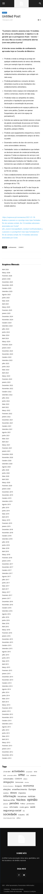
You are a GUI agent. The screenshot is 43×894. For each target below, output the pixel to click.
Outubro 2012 (6, 758)
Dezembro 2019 (7, 492)
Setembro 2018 (7, 539)
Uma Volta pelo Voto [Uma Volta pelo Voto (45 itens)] (9, 818)
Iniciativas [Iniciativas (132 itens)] (22, 796)
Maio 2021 (5, 439)
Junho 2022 (6, 401)
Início (3, 9)
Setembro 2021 (7, 429)
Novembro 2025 (7, 285)
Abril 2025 (5, 304)
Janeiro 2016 (6, 636)
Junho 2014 (6, 695)
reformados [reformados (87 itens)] (13, 807)
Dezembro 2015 (7, 639)
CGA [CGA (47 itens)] (27, 775)
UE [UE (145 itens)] (27, 814)
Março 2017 (6, 592)
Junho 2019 (6, 511)
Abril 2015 (5, 664)
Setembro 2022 (7, 395)
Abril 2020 (5, 479)
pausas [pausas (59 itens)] (5, 804)
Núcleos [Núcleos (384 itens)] (21, 800)
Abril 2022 (5, 407)
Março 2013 (6, 742)
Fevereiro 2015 (7, 670)
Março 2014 (6, 705)
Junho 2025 (6, 298)
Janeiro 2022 (6, 417)
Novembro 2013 (7, 717)
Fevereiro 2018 (7, 558)
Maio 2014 (5, 699)
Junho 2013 (6, 733)
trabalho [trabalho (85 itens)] (21, 815)
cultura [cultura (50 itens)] (25, 779)
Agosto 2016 (6, 614)
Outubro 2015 (6, 645)
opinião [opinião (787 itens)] (32, 800)
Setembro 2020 (7, 464)
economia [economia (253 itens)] (28, 786)
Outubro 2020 (6, 461)
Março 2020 (6, 482)
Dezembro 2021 (7, 420)
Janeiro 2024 (6, 348)
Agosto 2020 (6, 467)
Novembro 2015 (7, 642)
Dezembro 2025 (7, 282)
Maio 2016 (5, 623)
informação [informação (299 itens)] (9, 796)
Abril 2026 (5, 269)
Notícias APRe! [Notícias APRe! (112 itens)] (9, 800)
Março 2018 (6, 554)
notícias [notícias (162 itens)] (31, 796)
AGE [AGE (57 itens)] (4, 775)
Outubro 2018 (6, 536)
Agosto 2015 (6, 652)
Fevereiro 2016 (7, 633)
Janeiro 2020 (6, 489)
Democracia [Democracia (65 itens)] (19, 782)
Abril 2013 (5, 739)
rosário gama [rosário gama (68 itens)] (24, 807)
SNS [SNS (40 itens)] (24, 811)
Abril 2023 (5, 373)
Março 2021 (6, 445)
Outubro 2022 (6, 392)
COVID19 (21, 247)
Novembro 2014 (7, 680)
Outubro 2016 (6, 608)
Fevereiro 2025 (7, 310)
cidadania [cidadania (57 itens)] (33, 775)
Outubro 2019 (6, 498)
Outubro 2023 (6, 357)
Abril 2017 (5, 589)
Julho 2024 (5, 329)
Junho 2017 (6, 583)
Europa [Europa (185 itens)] (32, 789)
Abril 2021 (5, 442)
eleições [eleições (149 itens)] (7, 789)
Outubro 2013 (6, 721)
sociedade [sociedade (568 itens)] (10, 814)
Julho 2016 (5, 617)
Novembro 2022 (7, 388)
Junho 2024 (6, 332)
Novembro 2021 (7, 423)
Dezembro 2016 (7, 601)
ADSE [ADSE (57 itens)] (35, 772)
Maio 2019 (5, 514)
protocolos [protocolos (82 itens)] (31, 804)
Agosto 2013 (6, 727)
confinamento (12, 247)
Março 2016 (6, 630)
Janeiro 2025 (6, 313)
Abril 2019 (5, 517)
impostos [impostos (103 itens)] (22, 793)
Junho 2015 (6, 658)
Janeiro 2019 (6, 526)
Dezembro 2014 (7, 677)
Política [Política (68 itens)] (22, 804)
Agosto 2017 (6, 576)
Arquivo (4, 12)
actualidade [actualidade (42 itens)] (29, 771)
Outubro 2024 (6, 323)
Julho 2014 (5, 692)
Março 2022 (6, 410)
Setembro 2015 (7, 648)
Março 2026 (6, 273)
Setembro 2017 (7, 573)
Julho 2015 (5, 655)
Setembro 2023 (7, 360)
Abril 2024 (5, 338)
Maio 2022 (5, 404)
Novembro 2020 (7, 457)
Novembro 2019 (7, 495)
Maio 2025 (5, 301)
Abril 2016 (5, 627)
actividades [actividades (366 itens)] (18, 771)
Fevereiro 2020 (7, 486)
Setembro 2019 (7, 501)
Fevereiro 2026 (7, 276)
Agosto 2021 (6, 432)
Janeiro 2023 (6, 382)
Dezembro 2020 (7, 454)
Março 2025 (6, 307)
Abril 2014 (5, 702)
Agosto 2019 (6, 504)
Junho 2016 (6, 620)
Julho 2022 (5, 398)
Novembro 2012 (7, 755)
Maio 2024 (5, 335)
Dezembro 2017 (7, 564)
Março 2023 (6, 376)
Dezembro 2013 (7, 714)
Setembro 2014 (7, 686)
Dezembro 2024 (7, 316)
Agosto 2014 (6, 689)
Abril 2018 (5, 551)
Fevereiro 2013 (7, 746)
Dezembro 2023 (7, 351)
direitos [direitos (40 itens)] (27, 782)
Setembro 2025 (7, 291)
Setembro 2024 (7, 326)
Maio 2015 (5, 661)
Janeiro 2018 (6, 561)
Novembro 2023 (7, 354)
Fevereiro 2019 (7, 523)
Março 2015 (6, 667)
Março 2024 (6, 341)
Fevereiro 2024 (7, 345)
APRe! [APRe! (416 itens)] (21, 775)
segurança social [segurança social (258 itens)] (12, 810)
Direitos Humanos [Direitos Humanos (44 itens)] (8, 786)
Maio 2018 (5, 548)
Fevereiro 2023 (7, 379)
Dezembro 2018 (7, 529)
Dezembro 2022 (7, 385)
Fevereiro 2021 (7, 448)
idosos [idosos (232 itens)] (13, 793)
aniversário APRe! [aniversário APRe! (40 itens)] (12, 775)
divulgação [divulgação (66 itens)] (18, 786)
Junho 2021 (6, 435)
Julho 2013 (5, 730)
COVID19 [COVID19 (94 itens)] (18, 779)
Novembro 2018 (7, 533)
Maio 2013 (5, 736)
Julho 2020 (5, 470)
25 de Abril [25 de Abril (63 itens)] (6, 772)
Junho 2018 (6, 545)
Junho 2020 (6, 473)
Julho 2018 (5, 542)
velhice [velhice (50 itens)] (18, 818)
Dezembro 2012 (7, 752)
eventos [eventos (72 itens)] (6, 793)
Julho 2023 (5, 363)
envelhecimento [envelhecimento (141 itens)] (19, 789)
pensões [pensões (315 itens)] (14, 803)
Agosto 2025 (6, 294)
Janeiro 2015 (6, 674)
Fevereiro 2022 (7, 414)
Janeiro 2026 (6, 279)
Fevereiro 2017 (7, 595)
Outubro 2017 (6, 570)
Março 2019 (6, 520)
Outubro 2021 (6, 426)
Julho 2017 (5, 580)
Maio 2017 (5, 586)
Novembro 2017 (7, 567)
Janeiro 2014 (6, 711)
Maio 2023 (5, 370)
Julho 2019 (5, 508)
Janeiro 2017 (6, 598)
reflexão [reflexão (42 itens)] (5, 807)
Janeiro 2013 (6, 749)
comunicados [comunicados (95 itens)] (8, 779)
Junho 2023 (6, 367)
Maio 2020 (5, 476)
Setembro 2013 (7, 724)
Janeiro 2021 (6, 451)
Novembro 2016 (7, 605)
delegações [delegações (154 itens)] (8, 782)
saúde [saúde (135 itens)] (32, 807)
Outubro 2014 (6, 683)
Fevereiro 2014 (7, 708)
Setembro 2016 (7, 611)
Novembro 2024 (7, 320)
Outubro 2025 (6, 288)
